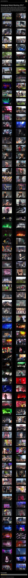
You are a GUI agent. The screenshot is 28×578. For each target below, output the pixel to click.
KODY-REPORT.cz (4, 1)
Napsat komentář (4, 574)
